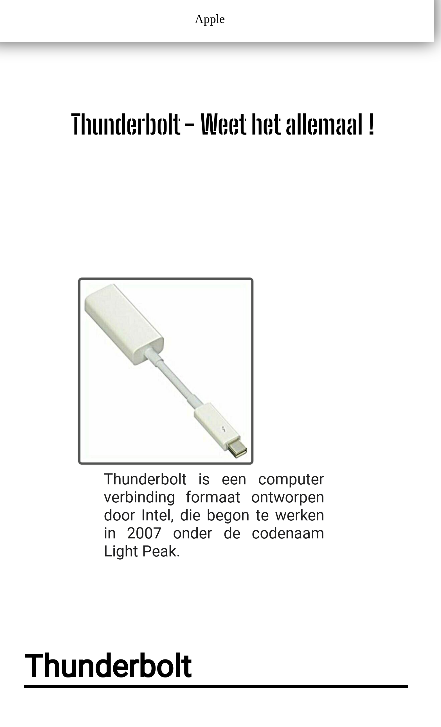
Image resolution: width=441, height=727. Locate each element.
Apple (211, 19)
